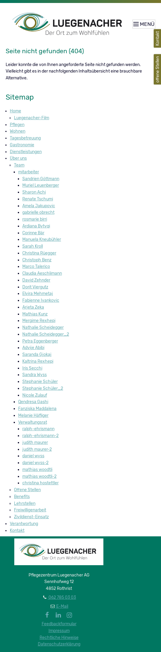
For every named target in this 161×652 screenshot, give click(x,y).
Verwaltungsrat (32, 422)
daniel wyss (33, 455)
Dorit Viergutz (35, 287)
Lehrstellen (24, 503)
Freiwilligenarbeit (30, 510)
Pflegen (17, 124)
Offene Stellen (27, 489)
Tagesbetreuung (25, 138)
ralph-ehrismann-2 (40, 435)
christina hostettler (40, 483)
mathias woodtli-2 (39, 476)
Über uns (18, 158)
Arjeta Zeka (33, 307)
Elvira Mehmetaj (37, 293)
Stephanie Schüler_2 (42, 388)
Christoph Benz (36, 260)
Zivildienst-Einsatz (31, 516)
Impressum (59, 630)
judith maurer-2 (37, 449)
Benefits (22, 496)
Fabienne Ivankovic (40, 300)
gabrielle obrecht (38, 212)
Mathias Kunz (35, 314)
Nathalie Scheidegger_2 (45, 334)
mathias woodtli (37, 469)
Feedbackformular (59, 623)
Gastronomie (22, 144)
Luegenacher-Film (31, 117)
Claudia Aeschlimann (42, 273)
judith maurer (35, 442)
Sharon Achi (34, 192)
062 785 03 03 (62, 597)
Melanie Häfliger (33, 415)
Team (19, 165)
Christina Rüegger (39, 253)
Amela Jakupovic (38, 205)
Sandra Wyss (34, 374)
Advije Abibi (33, 347)
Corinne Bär (33, 232)
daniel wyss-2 (35, 462)
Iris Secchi (32, 368)
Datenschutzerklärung (59, 644)
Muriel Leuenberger (40, 185)
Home (15, 111)
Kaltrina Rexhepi (37, 361)
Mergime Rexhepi (38, 320)
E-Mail (61, 606)
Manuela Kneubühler (41, 239)
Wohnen (17, 131)
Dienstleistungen (26, 151)
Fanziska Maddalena (37, 408)
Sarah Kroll (32, 246)
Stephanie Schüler (40, 381)
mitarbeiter (28, 172)
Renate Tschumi (37, 199)
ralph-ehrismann (38, 428)
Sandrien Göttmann (40, 178)
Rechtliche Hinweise (59, 637)
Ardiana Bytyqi (36, 226)
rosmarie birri (34, 219)
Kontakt (17, 530)
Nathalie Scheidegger (43, 327)
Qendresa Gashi (33, 401)
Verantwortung (24, 523)
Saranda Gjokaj (36, 354)
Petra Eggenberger (40, 341)
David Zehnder (36, 280)
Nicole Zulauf (34, 395)
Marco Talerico (36, 266)
